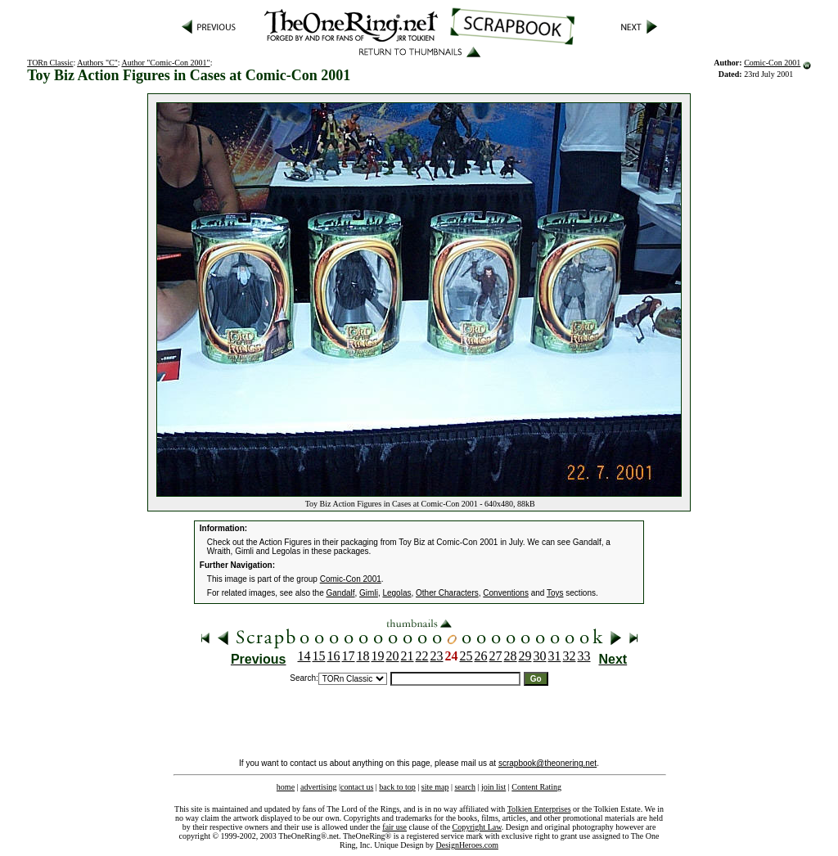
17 (348, 656)
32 (569, 656)
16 (333, 656)
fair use (394, 826)
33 (584, 656)
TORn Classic (50, 62)
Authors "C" (97, 62)
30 (540, 656)
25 (466, 656)
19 (378, 656)
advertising (318, 786)
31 (554, 656)
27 (495, 656)
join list (493, 786)
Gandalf (341, 592)
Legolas (396, 592)
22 (422, 656)
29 (525, 656)
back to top (397, 786)
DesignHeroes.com (467, 844)
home (286, 786)
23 (437, 656)
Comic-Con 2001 (772, 62)
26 (481, 656)
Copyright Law (477, 826)
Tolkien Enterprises (539, 808)
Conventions (506, 592)
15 (319, 656)
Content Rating (536, 786)
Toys (555, 592)
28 (510, 656)
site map (435, 786)
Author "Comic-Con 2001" (165, 62)
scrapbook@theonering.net (547, 763)
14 (304, 656)
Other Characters (447, 592)
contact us (356, 786)
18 (363, 656)
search (464, 786)
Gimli (368, 592)
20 (392, 656)
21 (407, 656)
